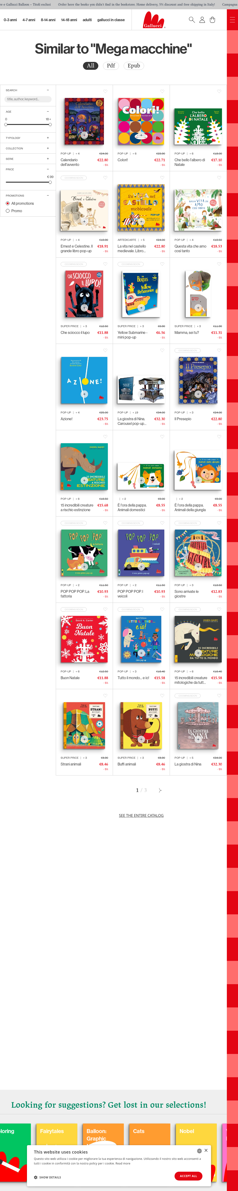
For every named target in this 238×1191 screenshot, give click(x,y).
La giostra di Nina (188, 764)
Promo (16, 210)
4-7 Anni (29, 19)
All (90, 65)
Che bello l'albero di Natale (190, 162)
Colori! (123, 160)
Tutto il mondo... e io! (133, 677)
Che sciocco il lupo (75, 332)
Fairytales (146, 1130)
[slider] (5, 124)
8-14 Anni (48, 19)
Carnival (51, 1130)
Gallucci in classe (111, 19)
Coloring (98, 1130)
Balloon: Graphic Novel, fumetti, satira (197, 1142)
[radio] (90, 66)
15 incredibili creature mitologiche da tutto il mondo (191, 680)
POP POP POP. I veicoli (130, 593)
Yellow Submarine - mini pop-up (133, 334)
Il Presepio (183, 418)
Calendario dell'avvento (70, 162)
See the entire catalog (141, 815)
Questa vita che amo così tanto (190, 248)
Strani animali (71, 764)
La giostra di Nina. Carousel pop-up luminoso (131, 421)
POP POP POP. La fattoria (75, 593)
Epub (134, 65)
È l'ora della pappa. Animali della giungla (190, 507)
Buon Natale (70, 677)
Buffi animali (127, 764)
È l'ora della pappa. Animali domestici (132, 507)
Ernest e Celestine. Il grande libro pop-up (77, 248)
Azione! (67, 418)
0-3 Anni (10, 19)
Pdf (111, 65)
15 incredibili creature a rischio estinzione (77, 507)
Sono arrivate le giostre (187, 593)
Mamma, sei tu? (187, 332)
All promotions (22, 203)
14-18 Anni (69, 19)
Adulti (87, 19)
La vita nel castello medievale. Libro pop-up (132, 248)
